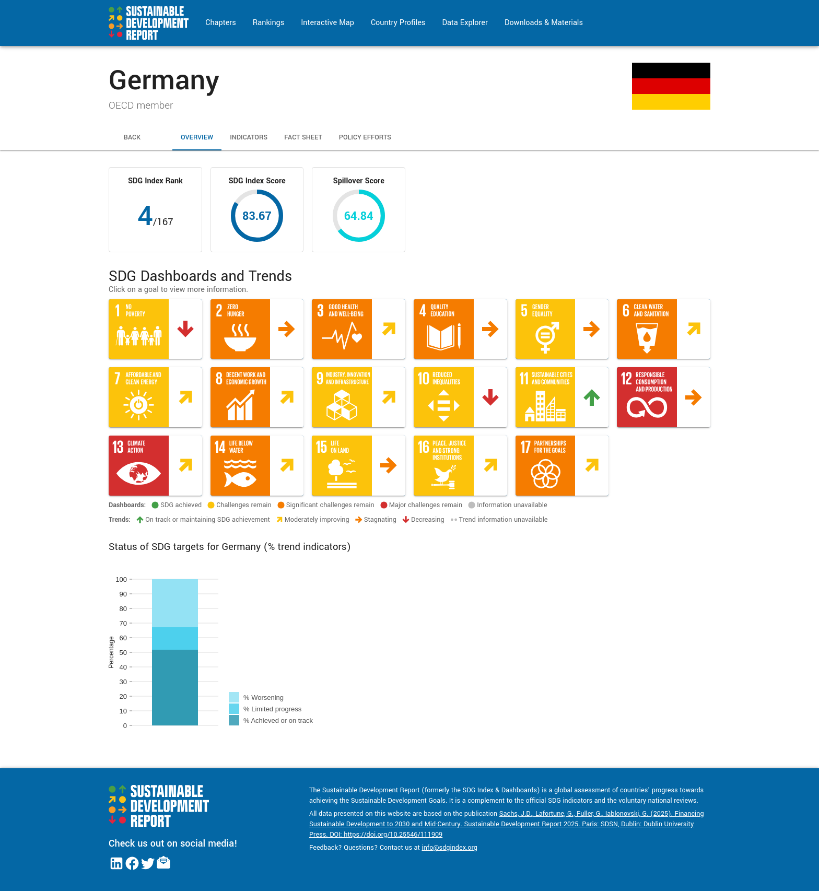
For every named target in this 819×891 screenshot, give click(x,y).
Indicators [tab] (248, 137)
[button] (155, 329)
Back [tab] (132, 137)
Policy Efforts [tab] (365, 137)
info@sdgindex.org (449, 847)
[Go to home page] (148, 23)
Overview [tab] (196, 137)
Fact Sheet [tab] (303, 137)
